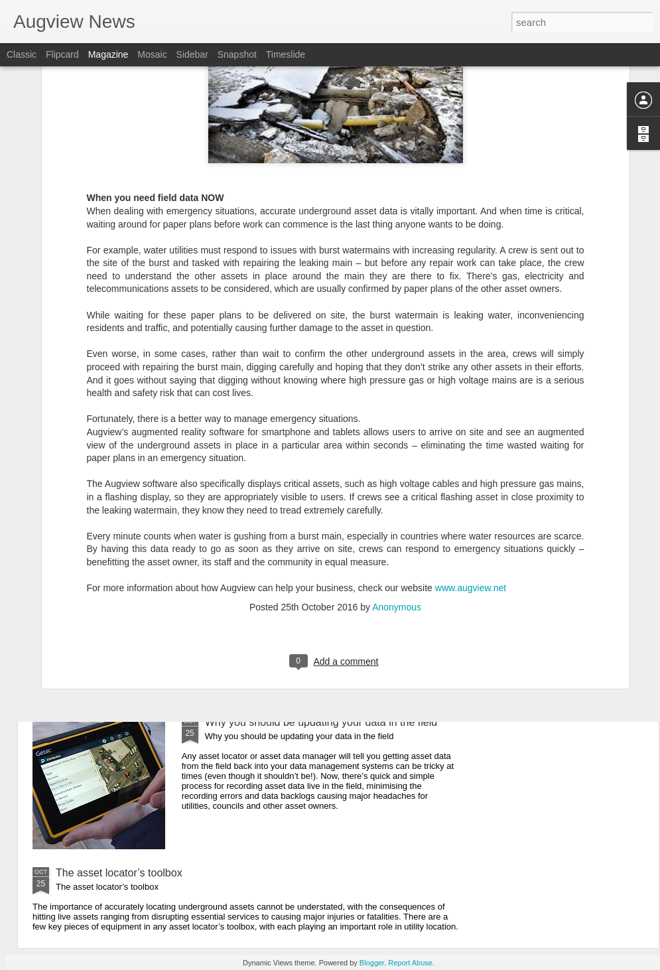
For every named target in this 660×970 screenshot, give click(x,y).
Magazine (108, 54)
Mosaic (151, 54)
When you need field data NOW (279, 571)
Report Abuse (410, 963)
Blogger (372, 963)
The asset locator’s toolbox (119, 872)
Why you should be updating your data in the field (321, 722)
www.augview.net (470, 464)
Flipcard (62, 54)
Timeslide (285, 54)
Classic (21, 54)
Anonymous (396, 483)
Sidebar (192, 54)
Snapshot (237, 54)
